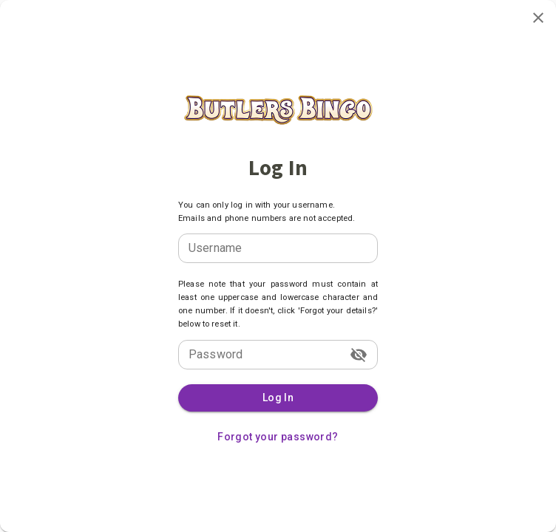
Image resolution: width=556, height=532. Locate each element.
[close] (538, 17)
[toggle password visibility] (358, 354)
